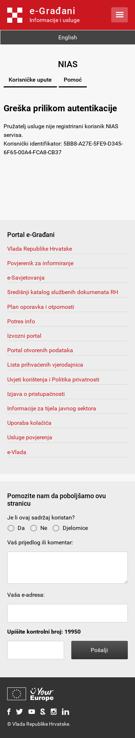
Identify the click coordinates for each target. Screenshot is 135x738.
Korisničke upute (30, 79)
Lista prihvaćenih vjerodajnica (45, 364)
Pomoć (73, 79)
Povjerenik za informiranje (40, 263)
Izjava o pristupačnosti (36, 393)
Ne (38, 528)
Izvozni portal (24, 335)
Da (16, 528)
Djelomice (70, 528)
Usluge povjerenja (29, 437)
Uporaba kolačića (29, 422)
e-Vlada (16, 452)
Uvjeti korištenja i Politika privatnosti (53, 379)
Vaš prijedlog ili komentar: (40, 542)
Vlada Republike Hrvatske (39, 248)
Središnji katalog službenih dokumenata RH (62, 292)
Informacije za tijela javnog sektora (51, 408)
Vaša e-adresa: (26, 594)
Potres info (21, 321)
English (67, 37)
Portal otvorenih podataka (40, 350)
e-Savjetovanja (26, 277)
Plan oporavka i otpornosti (40, 306)
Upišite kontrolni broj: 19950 (44, 631)
